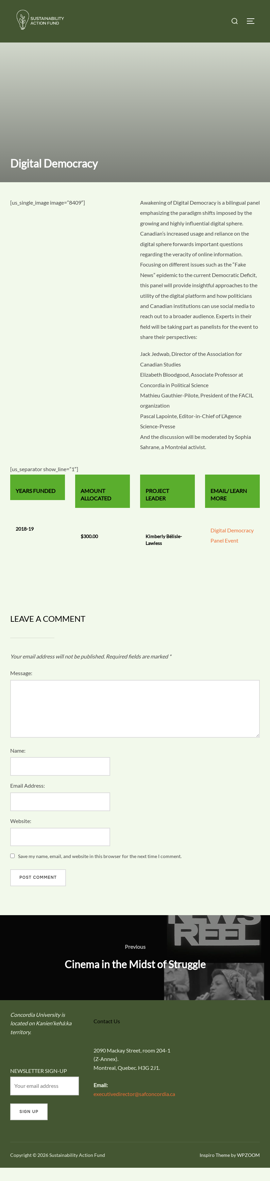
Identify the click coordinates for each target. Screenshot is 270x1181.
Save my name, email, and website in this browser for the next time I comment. (100, 869)
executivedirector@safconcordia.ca (134, 1106)
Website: (20, 834)
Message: (21, 686)
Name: (18, 763)
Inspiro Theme (215, 1168)
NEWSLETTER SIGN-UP (38, 1083)
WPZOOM (248, 1168)
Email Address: (27, 798)
